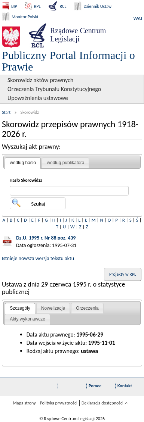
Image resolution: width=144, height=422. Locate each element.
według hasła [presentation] (23, 162)
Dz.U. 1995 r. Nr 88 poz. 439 (46, 238)
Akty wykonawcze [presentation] (27, 319)
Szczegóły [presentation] (20, 308)
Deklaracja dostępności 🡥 (105, 403)
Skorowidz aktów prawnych (40, 80)
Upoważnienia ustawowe (37, 97)
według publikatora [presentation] (65, 162)
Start (6, 112)
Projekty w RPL (122, 274)
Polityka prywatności (58, 403)
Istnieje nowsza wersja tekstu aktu (38, 258)
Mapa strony (24, 403)
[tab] (23, 163)
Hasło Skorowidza (26, 180)
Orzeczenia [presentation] (87, 308)
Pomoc (95, 385)
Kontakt (124, 385)
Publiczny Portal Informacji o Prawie (68, 61)
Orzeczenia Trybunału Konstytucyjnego (54, 89)
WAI (138, 18)
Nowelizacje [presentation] (53, 308)
